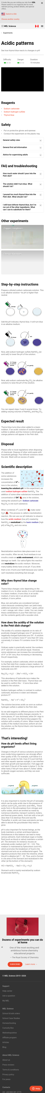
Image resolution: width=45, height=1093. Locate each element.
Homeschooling (9, 1023)
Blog (4, 1047)
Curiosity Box (8, 1028)
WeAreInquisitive (9, 1033)
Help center (7, 991)
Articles (5, 1042)
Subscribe (15, 964)
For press (6, 1079)
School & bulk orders (11, 1013)
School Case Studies (11, 1018)
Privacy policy (8, 1074)
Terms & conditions (10, 1070)
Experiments (8, 33)
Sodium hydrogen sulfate (14, 112)
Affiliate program (9, 1037)
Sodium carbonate (11, 109)
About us (6, 1060)
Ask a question (8, 996)
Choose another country (10, 19)
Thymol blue (9, 115)
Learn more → (31, 964)
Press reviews (8, 1065)
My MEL (5, 1001)
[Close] (42, 3)
